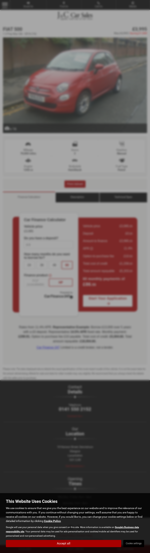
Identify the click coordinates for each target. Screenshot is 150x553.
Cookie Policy (52, 521)
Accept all (63, 543)
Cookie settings (134, 543)
